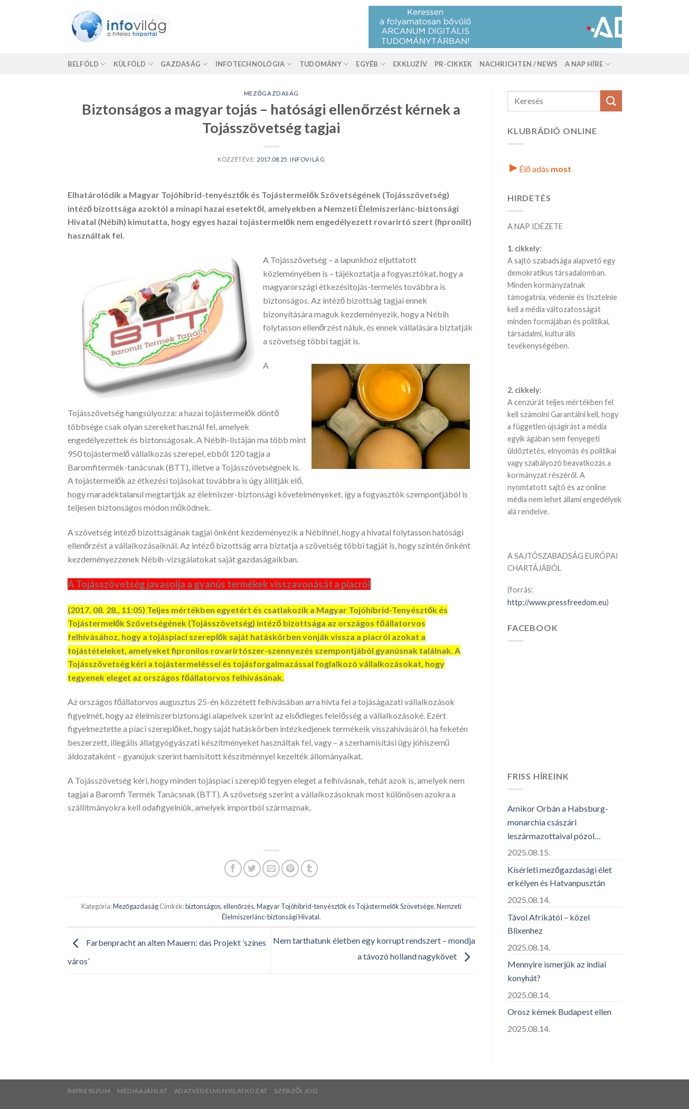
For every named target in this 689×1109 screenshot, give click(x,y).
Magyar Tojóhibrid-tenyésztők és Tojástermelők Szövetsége (345, 906)
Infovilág (307, 159)
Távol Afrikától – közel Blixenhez (548, 924)
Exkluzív (410, 64)
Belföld (87, 64)
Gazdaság (184, 64)
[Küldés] (610, 100)
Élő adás (540, 169)
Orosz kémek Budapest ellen (559, 1012)
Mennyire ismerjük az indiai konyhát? (556, 971)
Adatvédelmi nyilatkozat (221, 1091)
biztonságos (203, 906)
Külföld (133, 64)
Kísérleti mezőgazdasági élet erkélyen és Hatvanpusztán (559, 876)
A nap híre (587, 64)
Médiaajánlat (142, 1091)
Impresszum (89, 1091)
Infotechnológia (253, 64)
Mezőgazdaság (271, 93)
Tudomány (324, 64)
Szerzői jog (296, 1091)
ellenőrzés (238, 906)
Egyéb (370, 64)
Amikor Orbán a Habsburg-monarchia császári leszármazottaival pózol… (557, 821)
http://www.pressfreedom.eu (557, 602)
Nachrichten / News (518, 64)
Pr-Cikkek (453, 64)
